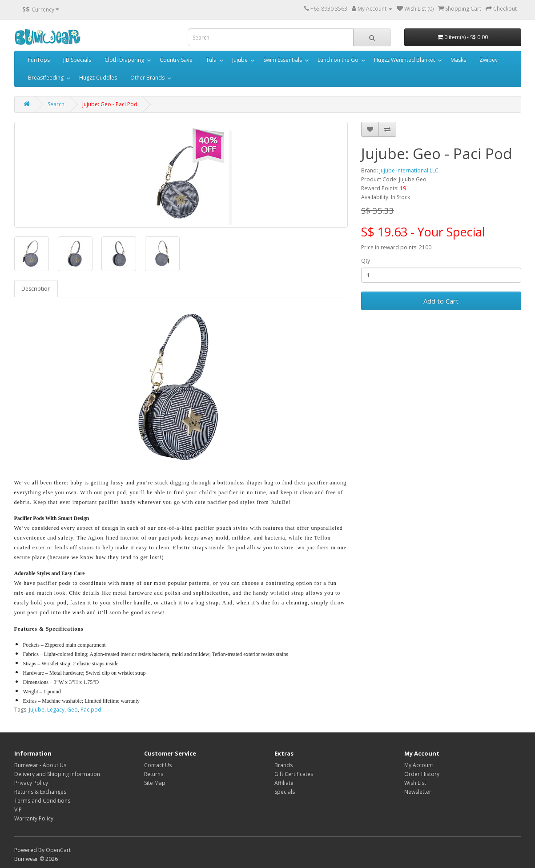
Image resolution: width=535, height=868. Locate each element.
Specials (284, 792)
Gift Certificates (293, 774)
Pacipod (90, 709)
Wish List (415, 783)
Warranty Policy (33, 818)
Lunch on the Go (338, 60)
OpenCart (58, 850)
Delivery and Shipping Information (57, 774)
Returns (153, 774)
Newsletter (417, 792)
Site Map (154, 783)
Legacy (55, 709)
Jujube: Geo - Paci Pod (109, 104)
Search (56, 104)
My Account (418, 765)
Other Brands (147, 77)
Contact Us (158, 765)
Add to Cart (441, 300)
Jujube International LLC (408, 170)
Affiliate (284, 783)
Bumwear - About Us (40, 765)
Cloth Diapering (124, 60)
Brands (283, 765)
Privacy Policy (31, 783)
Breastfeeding (46, 77)
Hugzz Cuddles (98, 77)
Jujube (240, 60)
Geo (72, 709)
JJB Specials (77, 60)
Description (36, 288)
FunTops (39, 60)
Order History (421, 774)
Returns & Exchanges (40, 792)
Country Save (176, 60)
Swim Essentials (282, 60)
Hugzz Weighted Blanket (404, 60)
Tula (211, 60)
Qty (365, 260)
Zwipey (488, 60)
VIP (18, 809)
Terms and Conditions (42, 800)
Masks (458, 60)
